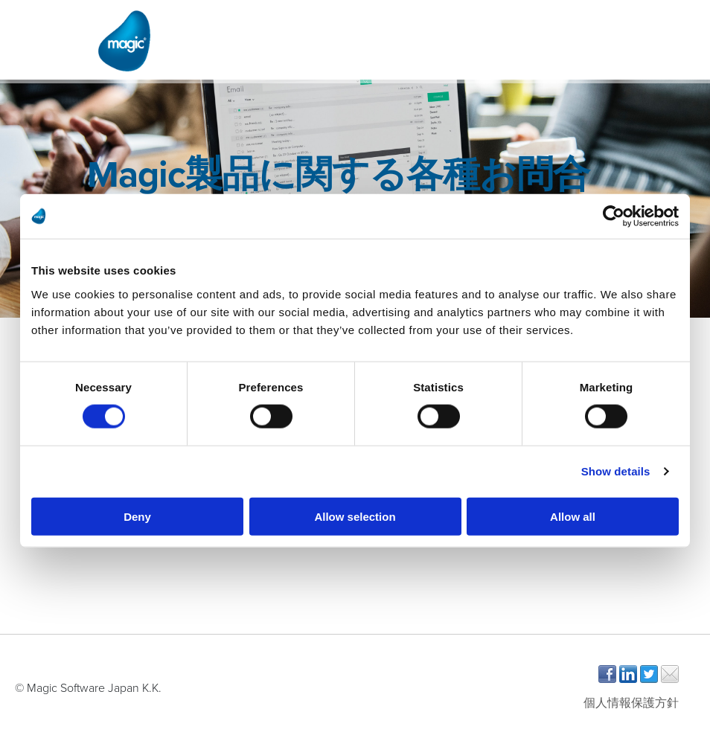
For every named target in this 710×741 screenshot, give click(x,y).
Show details (615, 471)
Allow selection (354, 516)
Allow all (572, 516)
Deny (137, 516)
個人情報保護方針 (631, 703)
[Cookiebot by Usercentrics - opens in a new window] (614, 216)
